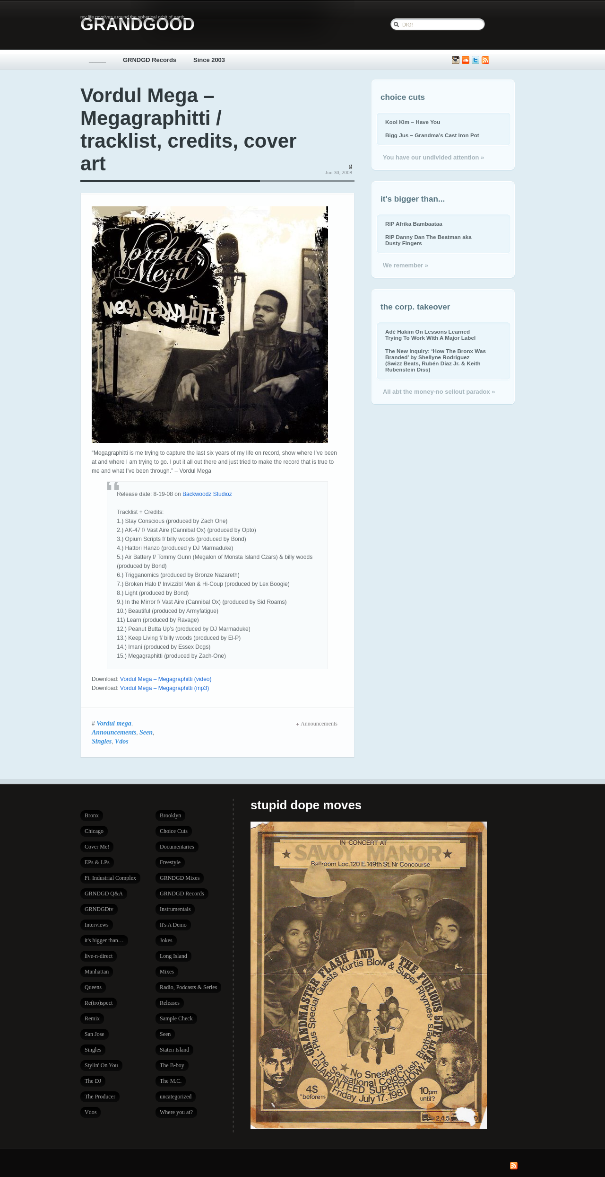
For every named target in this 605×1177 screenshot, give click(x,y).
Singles (102, 741)
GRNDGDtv (99, 909)
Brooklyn (170, 815)
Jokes (166, 940)
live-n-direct (98, 956)
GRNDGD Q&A (104, 893)
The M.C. (171, 1081)
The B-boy (172, 1065)
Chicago (94, 831)
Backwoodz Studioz (207, 494)
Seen (146, 732)
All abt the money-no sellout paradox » (439, 391)
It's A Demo (173, 924)
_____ (97, 59)
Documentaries (177, 846)
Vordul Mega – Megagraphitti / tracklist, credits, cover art (188, 129)
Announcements (114, 732)
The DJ (93, 1081)
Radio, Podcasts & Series (188, 987)
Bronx (92, 815)
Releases (170, 1003)
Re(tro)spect (98, 1003)
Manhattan (97, 971)
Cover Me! (97, 846)
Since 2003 (209, 59)
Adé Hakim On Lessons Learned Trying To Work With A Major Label (430, 334)
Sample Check (176, 1018)
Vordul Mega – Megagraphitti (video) (165, 679)
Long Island (173, 956)
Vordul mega (113, 723)
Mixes (167, 971)
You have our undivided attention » (433, 157)
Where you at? (176, 1112)
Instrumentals (175, 909)
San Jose (94, 1034)
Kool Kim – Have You (412, 122)
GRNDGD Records (149, 59)
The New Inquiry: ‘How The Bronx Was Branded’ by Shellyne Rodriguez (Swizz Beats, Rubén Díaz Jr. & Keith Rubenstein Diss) (435, 360)
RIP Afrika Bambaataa (413, 224)
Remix (92, 1018)
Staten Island (174, 1049)
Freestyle (170, 862)
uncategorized (175, 1096)
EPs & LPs (97, 862)
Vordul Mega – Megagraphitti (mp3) (164, 688)
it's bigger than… (104, 940)
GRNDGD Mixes (179, 878)
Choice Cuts (174, 831)
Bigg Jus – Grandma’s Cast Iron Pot (432, 135)
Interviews (97, 924)
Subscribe (485, 60)
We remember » (405, 265)
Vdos (122, 741)
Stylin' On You (101, 1065)
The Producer (100, 1096)
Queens (93, 987)
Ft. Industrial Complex (110, 878)
